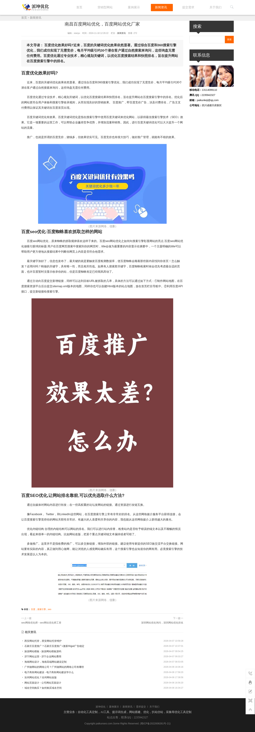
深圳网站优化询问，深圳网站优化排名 (162, 622)
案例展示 (156, 7)
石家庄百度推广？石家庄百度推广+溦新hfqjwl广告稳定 (52, 646)
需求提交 (141, 706)
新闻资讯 (177, 7)
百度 (33, 609)
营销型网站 (134, 7)
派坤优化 (101, 706)
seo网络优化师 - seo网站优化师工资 (41, 622)
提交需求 (198, 7)
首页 (115, 7)
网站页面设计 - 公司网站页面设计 (41, 682)
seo (49, 609)
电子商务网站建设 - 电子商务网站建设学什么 (47, 672)
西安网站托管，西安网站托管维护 (41, 640)
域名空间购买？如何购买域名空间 (41, 687)
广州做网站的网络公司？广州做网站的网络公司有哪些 (52, 667)
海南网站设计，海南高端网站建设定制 (44, 661)
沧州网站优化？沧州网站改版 (39, 677)
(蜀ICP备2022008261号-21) (155, 723)
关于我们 (219, 7)
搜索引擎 (41, 609)
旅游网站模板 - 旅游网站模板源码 (41, 651)
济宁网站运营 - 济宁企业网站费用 (41, 656)
